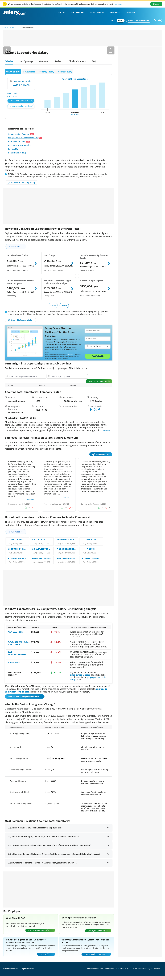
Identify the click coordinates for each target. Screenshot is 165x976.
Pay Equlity (13, 149)
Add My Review (101, 454)
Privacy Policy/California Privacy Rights (102, 968)
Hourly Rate (29, 71)
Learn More (118, 4)
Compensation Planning (138, 21)
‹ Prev (53, 305)
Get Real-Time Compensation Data (23, 696)
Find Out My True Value (21, 101)
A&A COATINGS (15, 631)
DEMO (120, 20)
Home (4, 27)
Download (98, 356)
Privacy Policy (70, 354)
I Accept (156, 4)
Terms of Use (124, 968)
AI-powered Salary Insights (21, 106)
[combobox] (25, 376)
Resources (116, 12)
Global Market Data (19, 141)
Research (13, 27)
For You (62, 12)
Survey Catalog (98, 12)
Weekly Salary (64, 71)
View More (106, 430)
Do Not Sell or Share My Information (146, 968)
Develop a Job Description (19, 145)
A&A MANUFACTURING (17, 653)
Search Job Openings (99, 381)
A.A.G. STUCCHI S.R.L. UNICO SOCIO (19, 643)
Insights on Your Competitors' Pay (25, 137)
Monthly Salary (47, 71)
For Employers (78, 12)
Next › (64, 305)
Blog (112, 21)
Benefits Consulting (17, 153)
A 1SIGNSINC (14, 662)
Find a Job (131, 12)
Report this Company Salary (21, 182)
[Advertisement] (58, 206)
